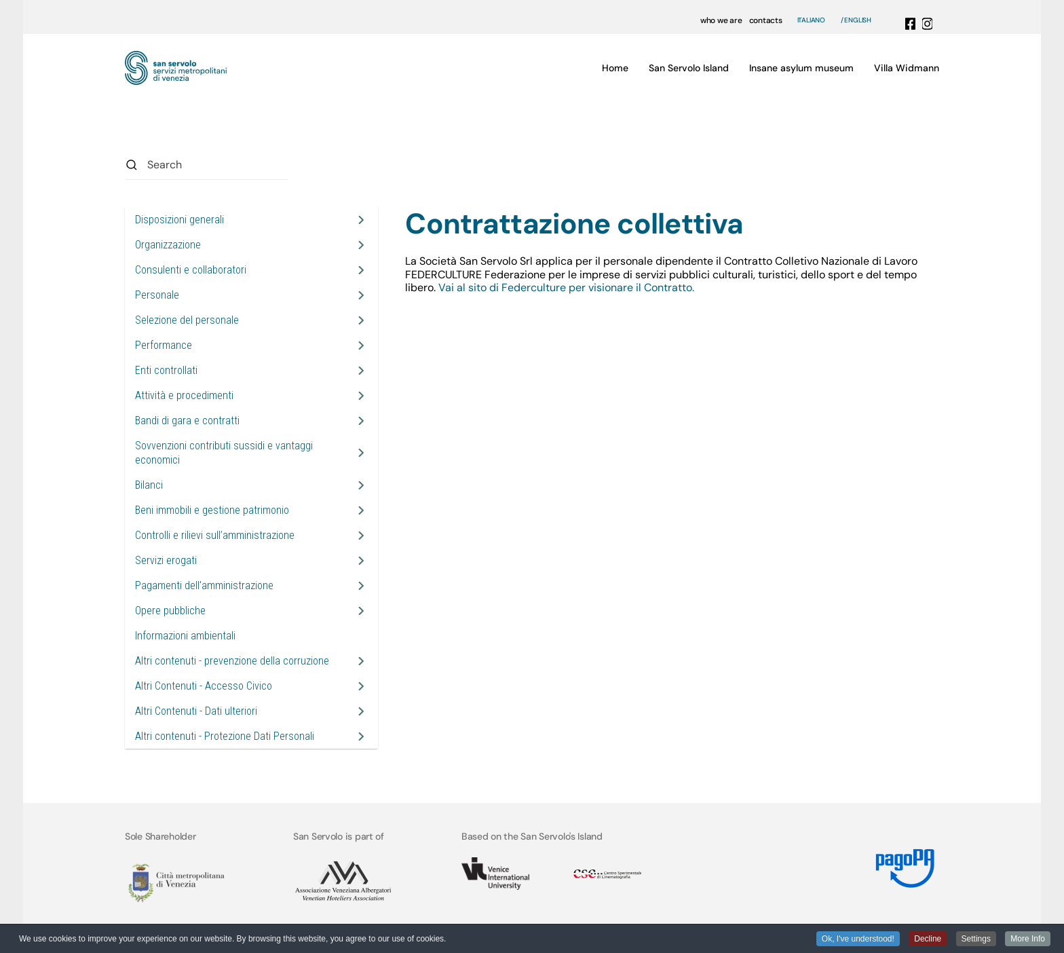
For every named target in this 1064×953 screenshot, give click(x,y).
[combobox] (206, 164)
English (857, 20)
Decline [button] (927, 939)
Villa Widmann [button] (906, 68)
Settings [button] (976, 939)
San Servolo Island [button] (689, 68)
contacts (765, 20)
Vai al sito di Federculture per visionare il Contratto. (567, 287)
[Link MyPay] (902, 863)
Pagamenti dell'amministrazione (204, 585)
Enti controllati (166, 370)
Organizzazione (168, 244)
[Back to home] (176, 68)
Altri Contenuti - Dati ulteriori (196, 711)
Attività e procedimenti (184, 395)
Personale (157, 294)
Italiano (811, 20)
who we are (721, 20)
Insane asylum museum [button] (801, 68)
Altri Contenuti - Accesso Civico (203, 685)
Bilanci (149, 485)
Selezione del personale (187, 320)
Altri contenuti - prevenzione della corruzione (232, 660)
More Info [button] (1027, 939)
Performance (163, 345)
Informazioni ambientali (185, 635)
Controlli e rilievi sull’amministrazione (214, 535)
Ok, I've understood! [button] (858, 939)
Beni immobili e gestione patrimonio (212, 510)
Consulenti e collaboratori (190, 269)
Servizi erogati (166, 560)
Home (615, 68)
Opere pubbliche (170, 610)
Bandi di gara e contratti (187, 420)
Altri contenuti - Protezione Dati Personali (224, 736)
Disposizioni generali (179, 219)
